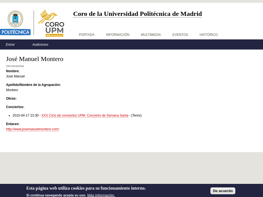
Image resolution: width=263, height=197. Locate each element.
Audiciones (40, 45)
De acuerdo (223, 192)
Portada (87, 35)
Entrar (10, 45)
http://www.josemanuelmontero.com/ (32, 129)
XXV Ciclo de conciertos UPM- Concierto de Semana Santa (84, 115)
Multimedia (151, 35)
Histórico (209, 35)
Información (117, 35)
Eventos (180, 35)
